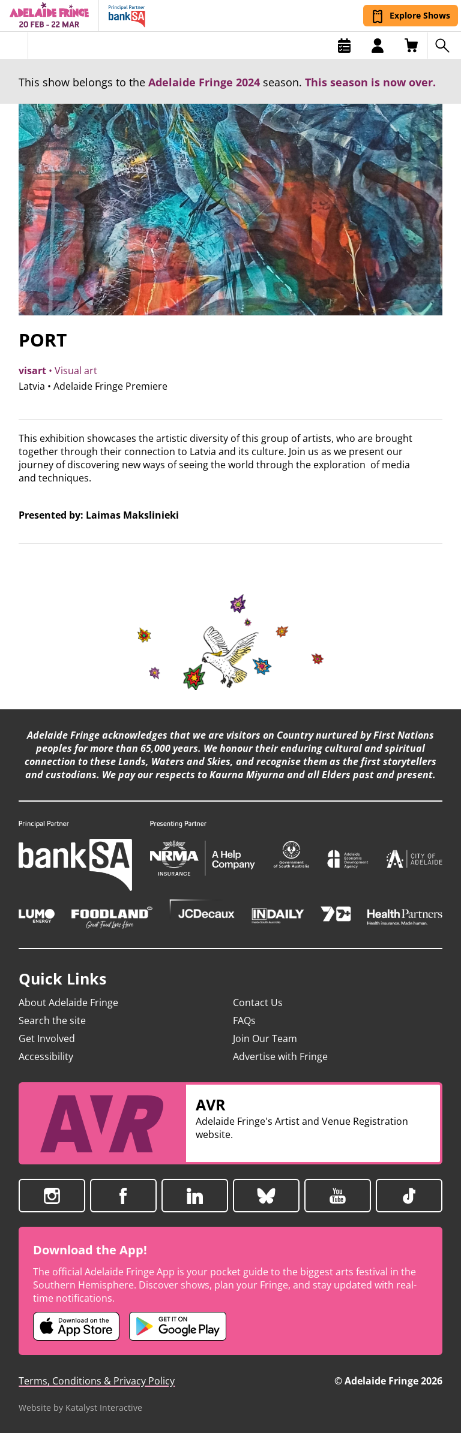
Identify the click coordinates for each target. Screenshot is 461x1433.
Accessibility (46, 1056)
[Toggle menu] (14, 45)
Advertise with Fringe (280, 1056)
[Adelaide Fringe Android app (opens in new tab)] (177, 1326)
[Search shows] (444, 45)
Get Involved (47, 1038)
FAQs (244, 1020)
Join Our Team (265, 1038)
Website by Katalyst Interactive (80, 1407)
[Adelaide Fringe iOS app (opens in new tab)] (76, 1326)
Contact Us (258, 1002)
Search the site (52, 1020)
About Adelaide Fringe (68, 1002)
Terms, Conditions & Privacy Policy (97, 1380)
